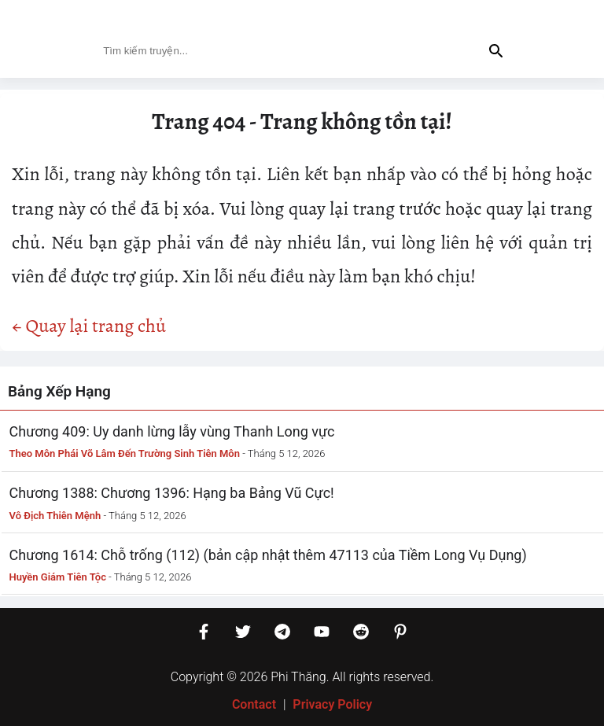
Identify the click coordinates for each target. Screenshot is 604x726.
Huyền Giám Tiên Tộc (57, 577)
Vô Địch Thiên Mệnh (55, 515)
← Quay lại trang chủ (89, 325)
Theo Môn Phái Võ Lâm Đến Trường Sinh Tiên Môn (125, 453)
